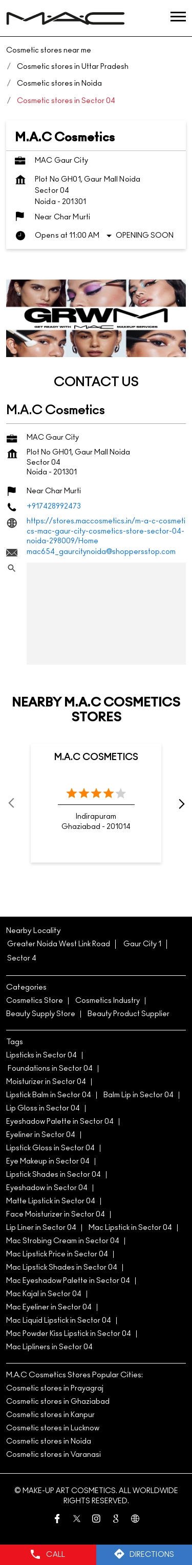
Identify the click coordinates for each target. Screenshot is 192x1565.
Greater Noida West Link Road (58, 944)
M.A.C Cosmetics (96, 757)
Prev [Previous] (12, 803)
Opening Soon (145, 235)
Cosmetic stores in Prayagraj (54, 1388)
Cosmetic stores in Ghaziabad (58, 1401)
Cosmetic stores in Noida (48, 1441)
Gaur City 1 (142, 944)
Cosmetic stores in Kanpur (50, 1415)
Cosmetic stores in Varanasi (53, 1454)
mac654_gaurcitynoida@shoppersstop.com (101, 552)
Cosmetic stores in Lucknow (52, 1428)
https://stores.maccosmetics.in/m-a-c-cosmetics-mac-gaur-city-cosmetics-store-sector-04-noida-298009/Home (106, 531)
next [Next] (180, 803)
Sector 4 (21, 958)
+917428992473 (54, 506)
